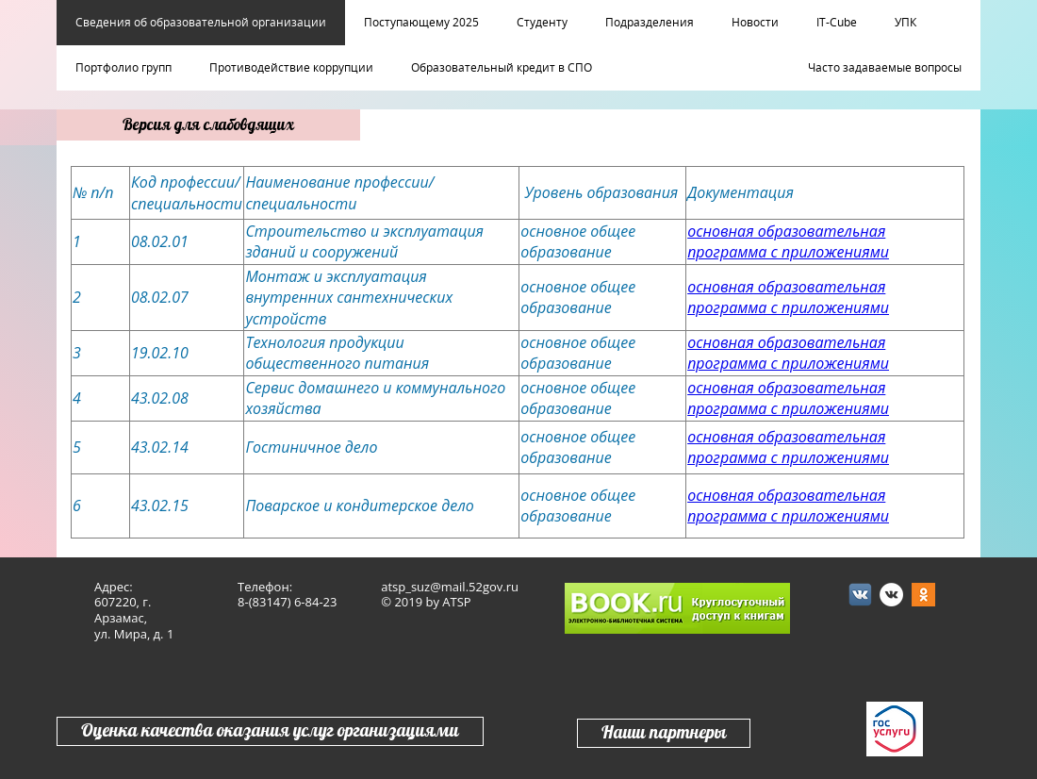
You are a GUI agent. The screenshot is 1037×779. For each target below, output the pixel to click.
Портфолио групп (123, 68)
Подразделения (649, 22)
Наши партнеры (663, 733)
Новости (755, 22)
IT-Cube (836, 22)
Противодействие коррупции (291, 68)
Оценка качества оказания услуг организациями (270, 731)
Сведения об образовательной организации (200, 22)
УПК (905, 22)
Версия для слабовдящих (208, 125)
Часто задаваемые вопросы (885, 68)
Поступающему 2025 (421, 22)
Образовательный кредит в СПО (501, 68)
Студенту (542, 22)
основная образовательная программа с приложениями (788, 241)
